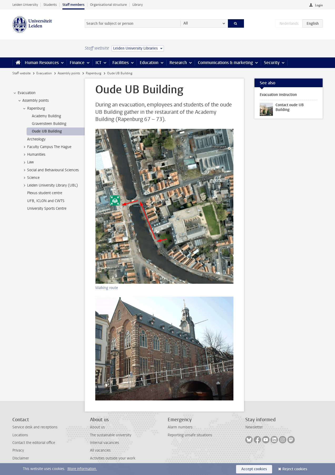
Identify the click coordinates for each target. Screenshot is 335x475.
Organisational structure (108, 4)
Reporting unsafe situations (190, 435)
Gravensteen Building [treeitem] (49, 123)
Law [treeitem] (28, 162)
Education (149, 62)
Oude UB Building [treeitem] (47, 131)
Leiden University (25, 4)
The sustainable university (110, 435)
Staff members (73, 4)
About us (97, 427)
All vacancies (100, 450)
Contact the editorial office (33, 442)
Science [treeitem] (30, 177)
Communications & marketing (225, 62)
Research (178, 62)
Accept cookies (254, 469)
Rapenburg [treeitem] (33, 108)
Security (271, 62)
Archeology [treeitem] (36, 139)
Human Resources (42, 62)
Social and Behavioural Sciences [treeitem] (50, 170)
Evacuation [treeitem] (24, 93)
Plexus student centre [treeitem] (44, 192)
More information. (82, 468)
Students (50, 4)
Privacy (18, 450)
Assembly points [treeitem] (33, 100)
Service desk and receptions (34, 427)
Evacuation (44, 73)
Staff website (21, 73)
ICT (98, 62)
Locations (20, 435)
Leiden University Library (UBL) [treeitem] (50, 185)
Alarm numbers (180, 427)
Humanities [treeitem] (33, 154)
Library (137, 4)
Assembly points (69, 73)
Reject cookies (294, 469)
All (185, 23)
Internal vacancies (104, 442)
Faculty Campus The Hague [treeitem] (46, 147)
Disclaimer (20, 458)
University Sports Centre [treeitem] (46, 208)
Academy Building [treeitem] (46, 116)
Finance (77, 62)
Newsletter (254, 427)
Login (319, 5)
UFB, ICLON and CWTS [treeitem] (45, 200)
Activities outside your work (112, 458)
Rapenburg (93, 73)
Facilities (120, 62)
